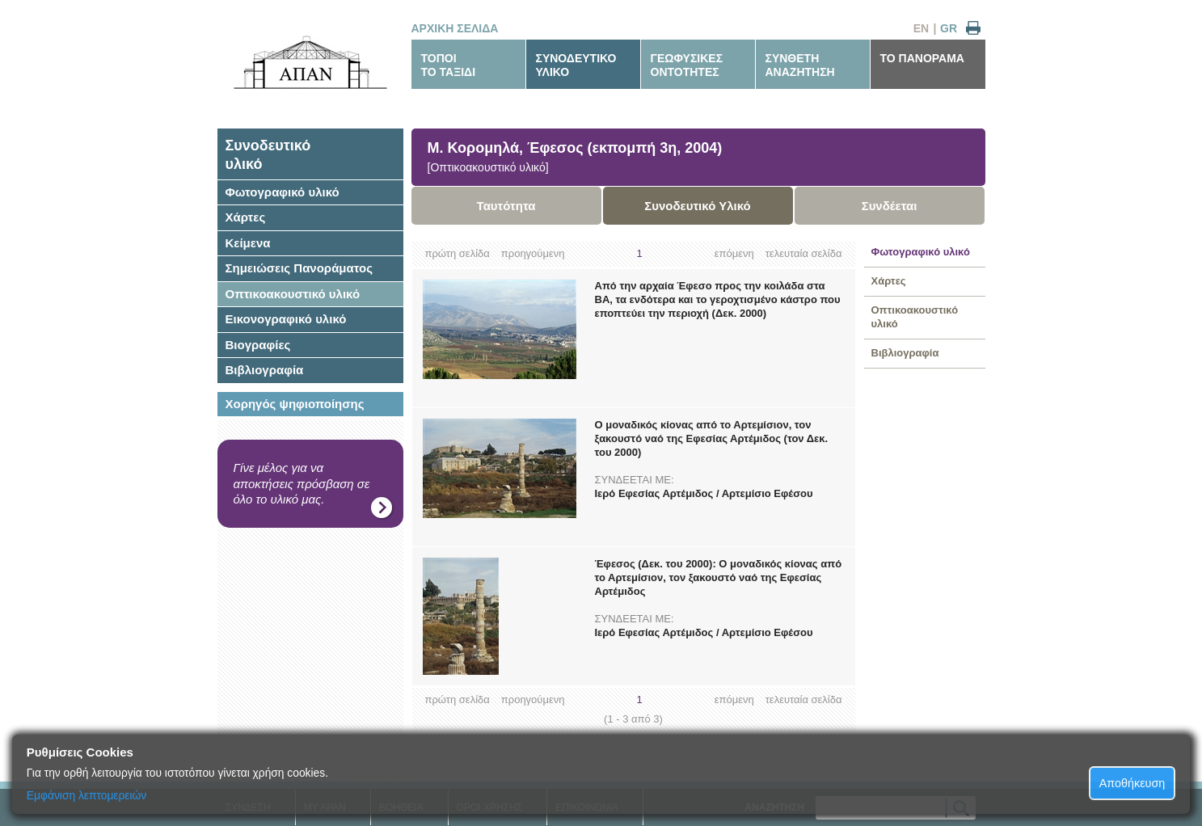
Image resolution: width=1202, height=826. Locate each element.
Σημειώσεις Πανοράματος (299, 268)
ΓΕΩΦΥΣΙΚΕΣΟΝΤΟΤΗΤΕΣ (687, 65)
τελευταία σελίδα (803, 253)
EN (921, 28)
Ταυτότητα (506, 206)
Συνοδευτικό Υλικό (697, 206)
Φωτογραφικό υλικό (283, 192)
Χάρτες (246, 217)
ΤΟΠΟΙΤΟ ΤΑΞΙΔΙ (448, 65)
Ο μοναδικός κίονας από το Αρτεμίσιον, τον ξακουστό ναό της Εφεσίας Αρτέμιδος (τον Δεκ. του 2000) (712, 438)
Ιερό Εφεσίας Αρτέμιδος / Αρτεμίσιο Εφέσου (704, 493)
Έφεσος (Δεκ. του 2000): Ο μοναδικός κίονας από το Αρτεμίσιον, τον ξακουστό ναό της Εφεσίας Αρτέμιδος (718, 577)
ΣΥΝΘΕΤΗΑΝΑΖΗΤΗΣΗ (800, 65)
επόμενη (734, 253)
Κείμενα (248, 243)
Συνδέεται (889, 206)
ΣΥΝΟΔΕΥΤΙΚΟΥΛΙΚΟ (576, 65)
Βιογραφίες (258, 345)
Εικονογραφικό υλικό (286, 319)
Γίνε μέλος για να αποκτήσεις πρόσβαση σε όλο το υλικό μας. (302, 483)
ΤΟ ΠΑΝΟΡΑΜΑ (922, 58)
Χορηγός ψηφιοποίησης (295, 404)
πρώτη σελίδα (457, 253)
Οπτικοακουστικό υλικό (293, 294)
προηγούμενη (533, 253)
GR (948, 28)
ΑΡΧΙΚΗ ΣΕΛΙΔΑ (455, 28)
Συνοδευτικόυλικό (268, 154)
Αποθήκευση (1132, 783)
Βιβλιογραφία (265, 370)
